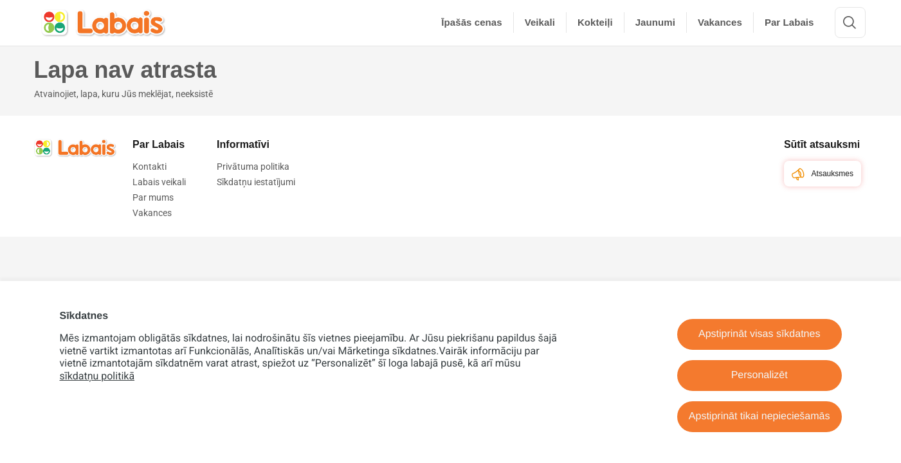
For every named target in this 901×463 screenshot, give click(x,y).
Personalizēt (759, 375)
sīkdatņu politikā (97, 376)
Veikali (540, 22)
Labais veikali (159, 182)
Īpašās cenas (471, 22)
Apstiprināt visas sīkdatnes (759, 334)
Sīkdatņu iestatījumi (256, 182)
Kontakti (149, 166)
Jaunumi (655, 22)
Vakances (720, 22)
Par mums (153, 197)
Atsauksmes (822, 174)
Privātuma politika (253, 166)
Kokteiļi (595, 22)
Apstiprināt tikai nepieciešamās (759, 416)
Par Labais (789, 22)
